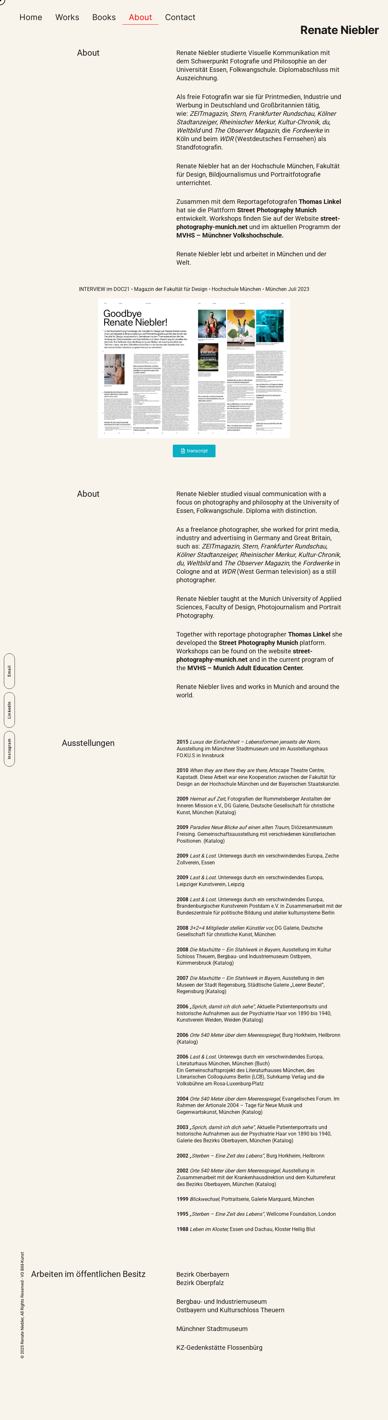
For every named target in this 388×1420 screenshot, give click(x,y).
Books (104, 17)
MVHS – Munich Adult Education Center (244, 668)
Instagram (9, 748)
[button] (194, 451)
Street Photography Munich (276, 210)
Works (67, 17)
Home (30, 17)
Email (9, 671)
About (140, 17)
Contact (180, 17)
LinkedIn (9, 710)
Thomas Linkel (320, 201)
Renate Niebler (339, 30)
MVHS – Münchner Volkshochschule (229, 235)
